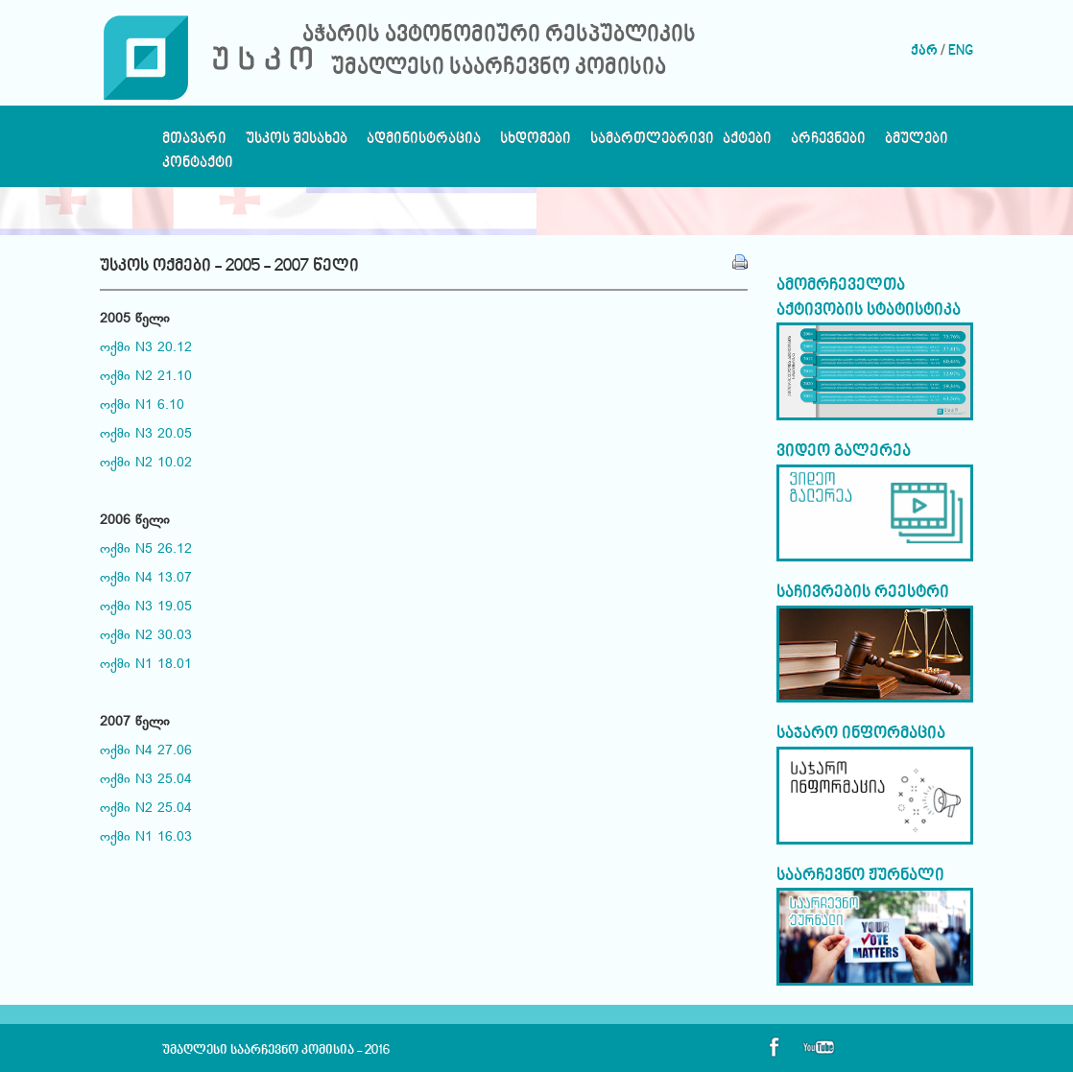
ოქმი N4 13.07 (146, 578)
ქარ (924, 51)
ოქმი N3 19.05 (146, 607)
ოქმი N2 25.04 (146, 809)
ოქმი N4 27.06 (146, 751)
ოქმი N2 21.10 (146, 377)
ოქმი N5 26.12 (146, 550)
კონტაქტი (197, 167)
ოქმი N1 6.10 (142, 406)
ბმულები (916, 143)
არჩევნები (828, 143)
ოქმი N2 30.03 (146, 636)
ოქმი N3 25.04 (146, 780)
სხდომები (535, 143)
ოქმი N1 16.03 (146, 838)
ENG (960, 51)
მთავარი (194, 143)
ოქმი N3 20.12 (146, 348)
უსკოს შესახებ (296, 143)
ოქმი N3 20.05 (146, 434)
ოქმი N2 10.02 (146, 463)
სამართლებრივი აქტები (681, 143)
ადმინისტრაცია (424, 143)
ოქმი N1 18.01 (146, 665)
